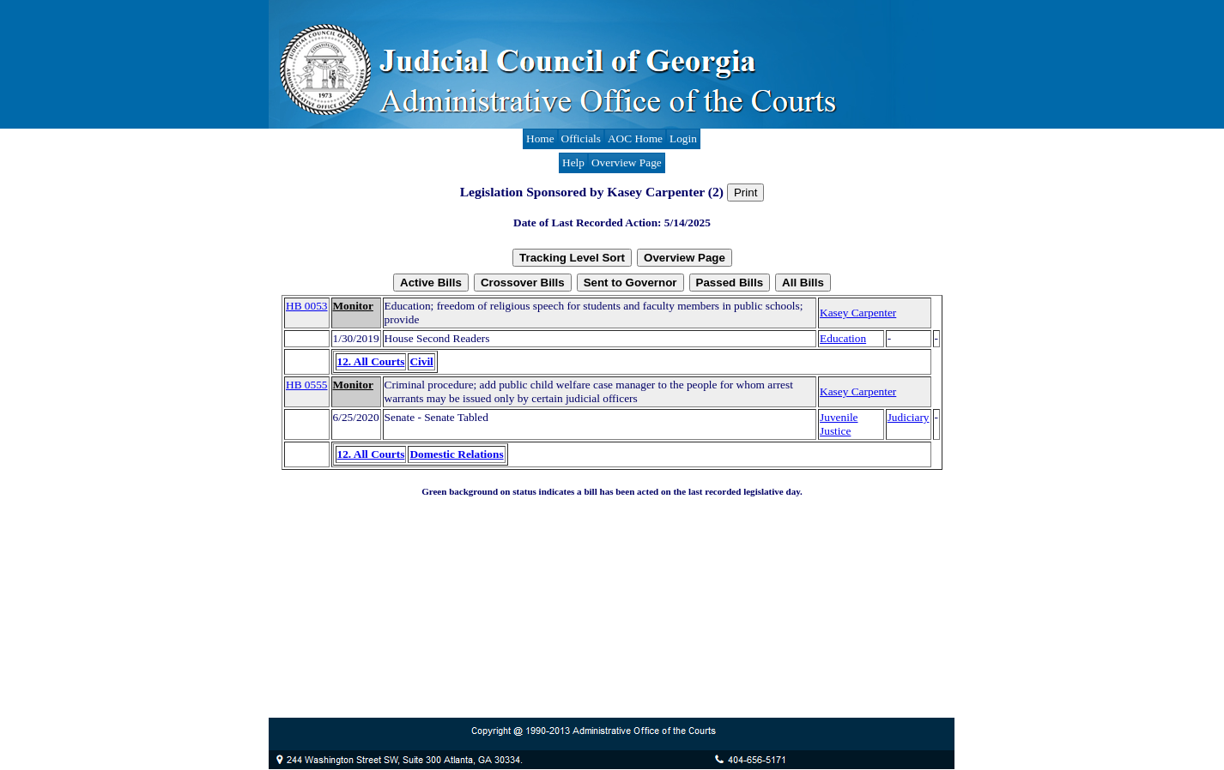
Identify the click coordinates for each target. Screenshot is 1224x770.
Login (683, 138)
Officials (581, 138)
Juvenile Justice (838, 424)
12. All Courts (371, 361)
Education (843, 338)
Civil (421, 361)
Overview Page (626, 162)
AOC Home (635, 138)
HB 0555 (307, 384)
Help (573, 162)
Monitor (353, 305)
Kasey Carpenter (858, 312)
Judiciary (909, 417)
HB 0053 (307, 305)
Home (540, 138)
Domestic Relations (456, 454)
